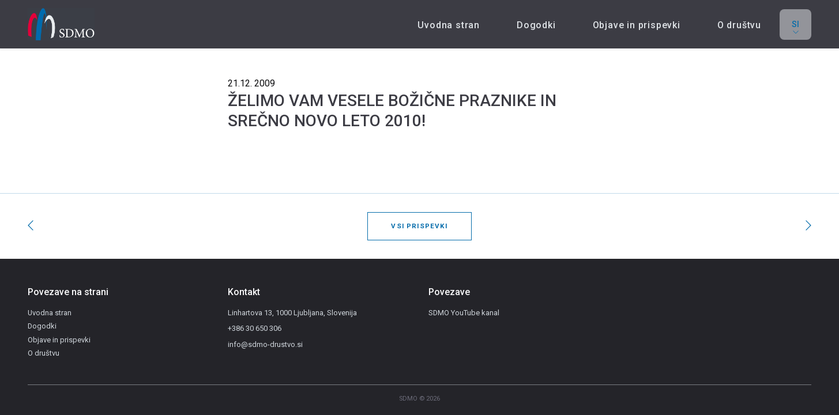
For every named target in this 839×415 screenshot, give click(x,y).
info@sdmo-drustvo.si (265, 344)
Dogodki (536, 25)
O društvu (739, 25)
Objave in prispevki (636, 25)
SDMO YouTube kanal (463, 312)
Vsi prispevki (419, 226)
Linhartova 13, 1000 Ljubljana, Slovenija (292, 312)
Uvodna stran (448, 25)
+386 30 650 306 (254, 328)
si (795, 28)
